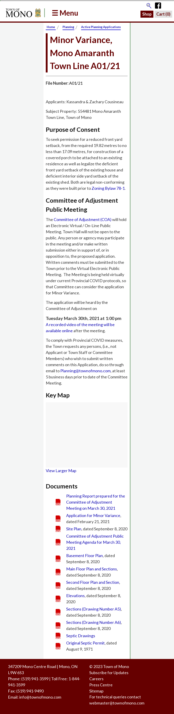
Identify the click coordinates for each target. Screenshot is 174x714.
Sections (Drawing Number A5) (93, 608)
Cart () (163, 14)
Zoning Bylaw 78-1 (108, 188)
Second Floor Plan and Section (92, 582)
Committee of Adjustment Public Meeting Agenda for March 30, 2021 (95, 542)
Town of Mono (116, 666)
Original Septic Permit (85, 642)
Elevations (75, 595)
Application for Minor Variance (93, 515)
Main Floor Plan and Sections (91, 568)
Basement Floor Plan (84, 555)
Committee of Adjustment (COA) (82, 219)
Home (51, 27)
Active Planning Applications (101, 27)
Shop (147, 14)
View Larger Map (61, 470)
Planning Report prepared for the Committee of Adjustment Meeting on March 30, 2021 (95, 502)
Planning (68, 27)
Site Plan (73, 528)
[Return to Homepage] (22, 12)
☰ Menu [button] (65, 12)
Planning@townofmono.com (85, 370)
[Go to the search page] (148, 4)
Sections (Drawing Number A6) (93, 622)
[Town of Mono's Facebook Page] (160, 4)
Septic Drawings (80, 635)
